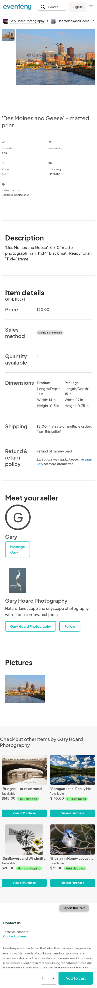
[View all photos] (55, 68)
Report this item (74, 908)
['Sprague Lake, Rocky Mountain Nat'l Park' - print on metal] (72, 786)
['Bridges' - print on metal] (24, 786)
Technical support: (24, 934)
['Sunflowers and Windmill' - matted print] (24, 855)
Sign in (78, 7)
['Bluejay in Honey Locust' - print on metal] (72, 855)
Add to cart (76, 978)
